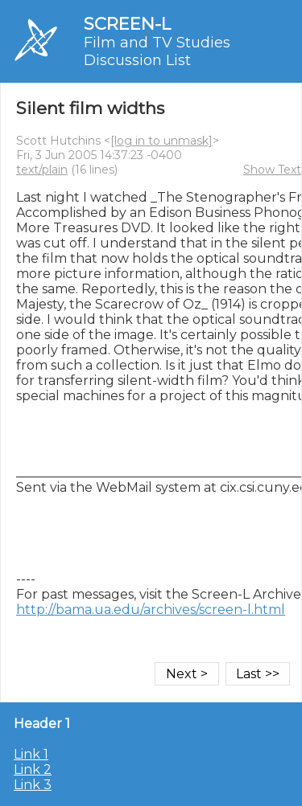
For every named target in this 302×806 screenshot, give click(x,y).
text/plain (42, 169)
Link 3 (33, 784)
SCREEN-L (127, 24)
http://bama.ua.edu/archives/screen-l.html (150, 609)
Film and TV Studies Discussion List (157, 51)
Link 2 (33, 769)
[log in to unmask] (161, 140)
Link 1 (31, 754)
